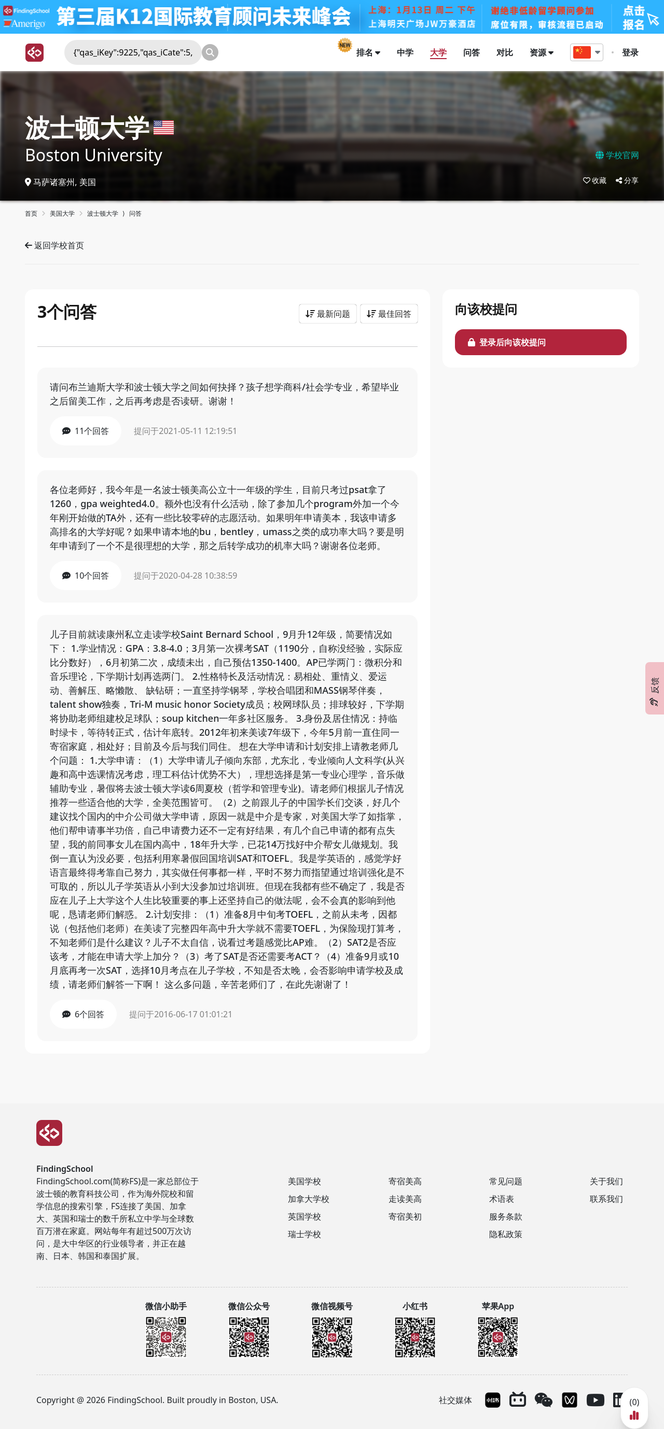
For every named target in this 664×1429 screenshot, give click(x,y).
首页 (31, 213)
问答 (472, 52)
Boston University (93, 155)
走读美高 (405, 1198)
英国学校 (304, 1216)
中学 (405, 52)
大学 (439, 52)
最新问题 (328, 313)
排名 (369, 52)
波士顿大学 (87, 128)
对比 (505, 52)
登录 (630, 52)
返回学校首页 (54, 245)
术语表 (501, 1198)
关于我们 (606, 1181)
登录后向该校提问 (507, 342)
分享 (627, 180)
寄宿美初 (405, 1216)
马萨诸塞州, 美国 (60, 182)
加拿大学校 (308, 1198)
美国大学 (62, 213)
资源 (542, 52)
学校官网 (617, 155)
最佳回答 (389, 313)
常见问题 (505, 1181)
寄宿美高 (405, 1181)
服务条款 (505, 1216)
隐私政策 (505, 1234)
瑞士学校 (304, 1234)
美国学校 (304, 1181)
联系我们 (606, 1198)
